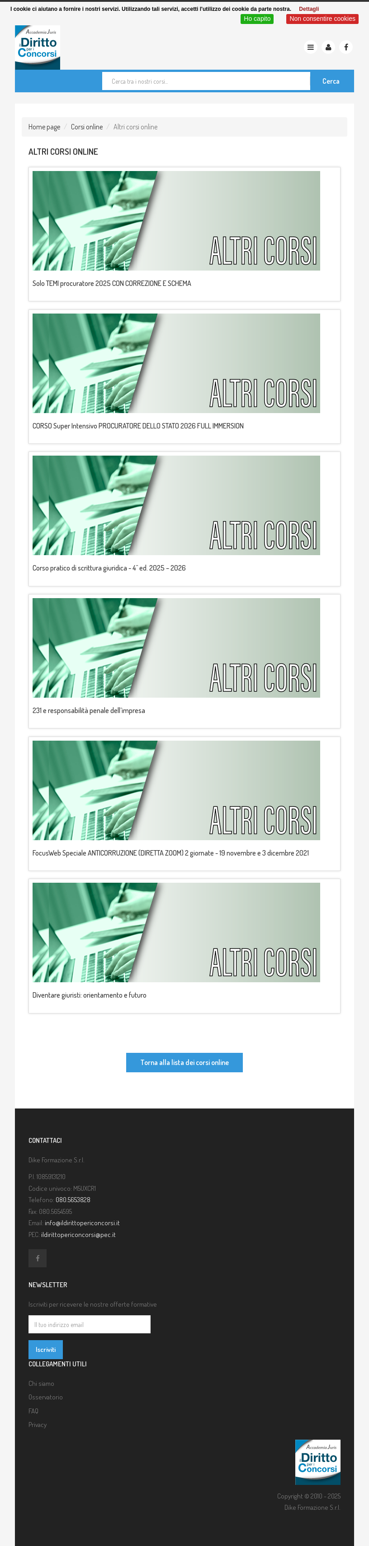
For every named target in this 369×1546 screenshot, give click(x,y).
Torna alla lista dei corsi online (184, 1062)
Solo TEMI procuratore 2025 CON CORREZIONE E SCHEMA (112, 283)
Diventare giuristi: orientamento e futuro (90, 994)
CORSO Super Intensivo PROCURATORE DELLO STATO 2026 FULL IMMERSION (138, 425)
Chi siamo (41, 1383)
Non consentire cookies (322, 18)
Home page (44, 126)
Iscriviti (46, 1349)
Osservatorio (45, 1397)
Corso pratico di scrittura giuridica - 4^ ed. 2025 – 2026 (109, 567)
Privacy (37, 1424)
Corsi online (87, 126)
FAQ (33, 1411)
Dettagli (309, 9)
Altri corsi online (63, 151)
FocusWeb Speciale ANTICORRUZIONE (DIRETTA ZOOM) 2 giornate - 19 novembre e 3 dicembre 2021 (171, 852)
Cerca (331, 81)
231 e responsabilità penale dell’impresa (89, 710)
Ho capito (257, 18)
